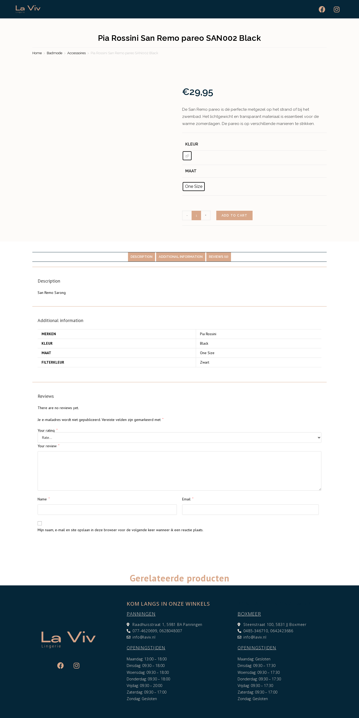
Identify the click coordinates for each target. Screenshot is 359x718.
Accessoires (76, 53)
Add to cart (234, 215)
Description (141, 257)
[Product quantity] (196, 215)
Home (37, 53)
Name (44, 499)
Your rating (48, 430)
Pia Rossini (208, 334)
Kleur (191, 144)
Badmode (54, 53)
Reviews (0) (218, 257)
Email (187, 499)
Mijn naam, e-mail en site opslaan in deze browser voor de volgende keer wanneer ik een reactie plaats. (120, 530)
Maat (191, 171)
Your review (48, 446)
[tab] (141, 257)
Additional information (181, 257)
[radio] (187, 156)
